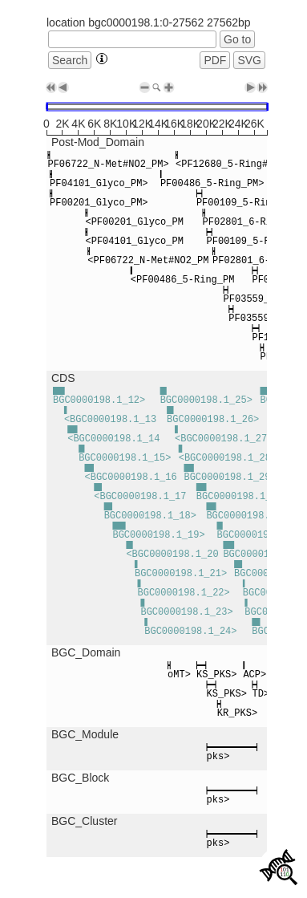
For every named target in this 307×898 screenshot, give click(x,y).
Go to (237, 39)
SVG (249, 60)
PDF (215, 60)
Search (69, 60)
